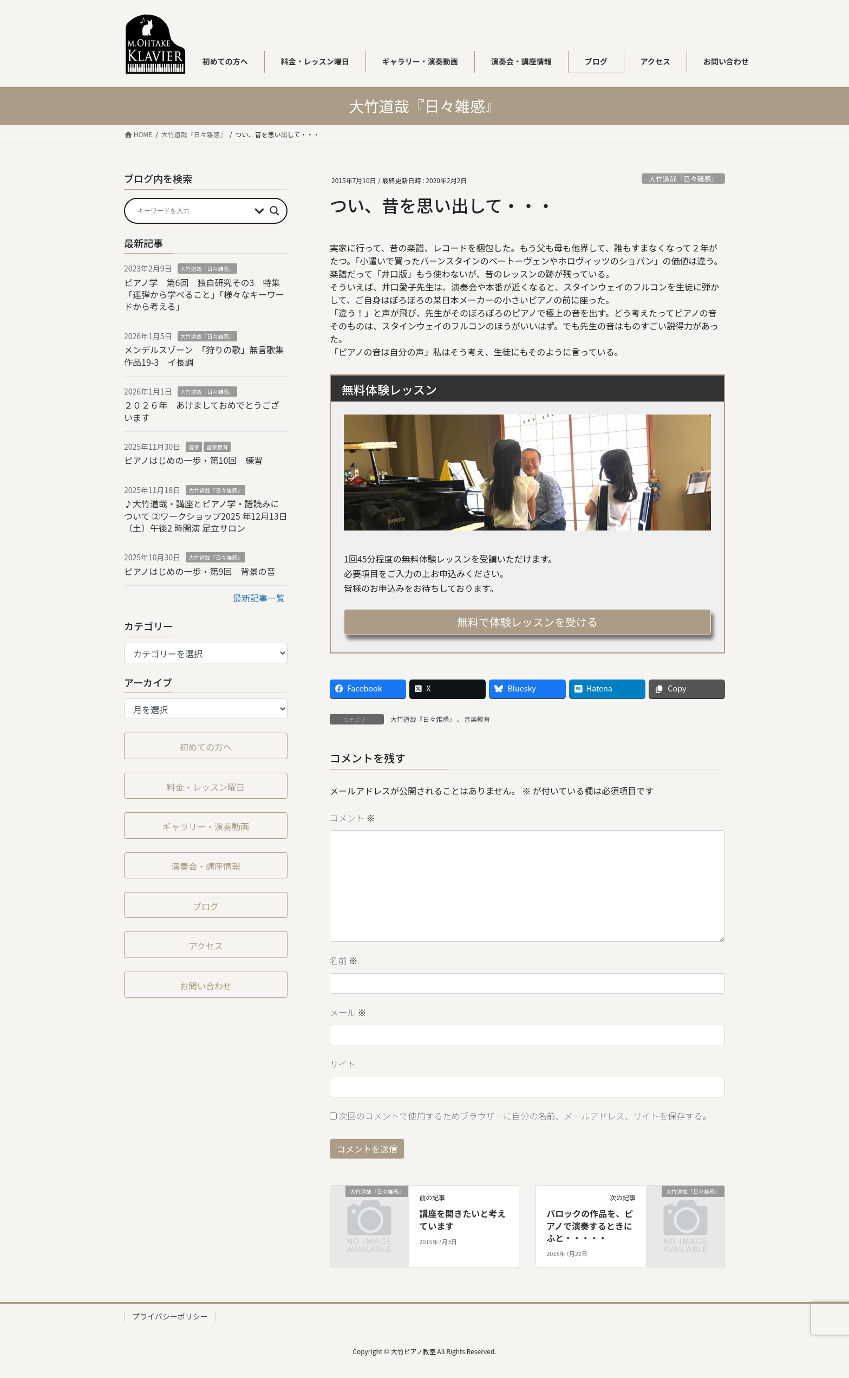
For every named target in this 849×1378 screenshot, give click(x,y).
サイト (343, 1063)
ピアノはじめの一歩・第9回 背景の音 (199, 571)
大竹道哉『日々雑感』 (683, 178)
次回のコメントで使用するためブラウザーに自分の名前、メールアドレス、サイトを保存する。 (525, 1115)
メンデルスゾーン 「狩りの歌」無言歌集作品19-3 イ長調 (204, 355)
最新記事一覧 (259, 597)
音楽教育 (477, 718)
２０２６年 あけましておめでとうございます (201, 410)
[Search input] (193, 210)
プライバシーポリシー (170, 1316)
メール (348, 1012)
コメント (352, 817)
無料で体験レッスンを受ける (527, 622)
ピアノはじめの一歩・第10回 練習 (193, 460)
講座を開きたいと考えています (462, 1219)
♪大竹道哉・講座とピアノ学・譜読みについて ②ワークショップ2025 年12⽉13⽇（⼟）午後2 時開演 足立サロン (206, 515)
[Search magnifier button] (274, 210)
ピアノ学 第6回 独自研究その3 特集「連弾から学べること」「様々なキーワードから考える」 (204, 294)
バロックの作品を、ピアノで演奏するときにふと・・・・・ (589, 1225)
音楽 (193, 447)
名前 (344, 960)
